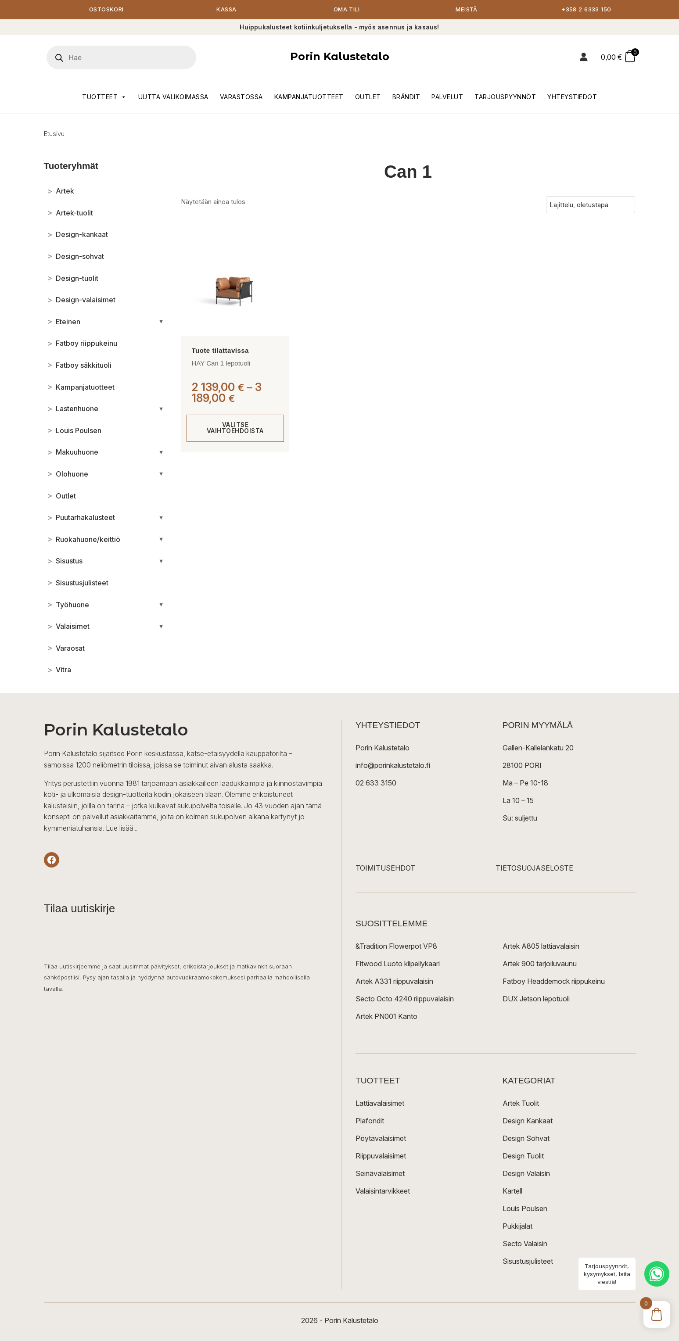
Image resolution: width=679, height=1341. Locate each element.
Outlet (368, 97)
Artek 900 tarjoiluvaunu (540, 964)
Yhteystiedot (572, 97)
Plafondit (370, 1121)
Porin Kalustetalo (339, 57)
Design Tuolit (523, 1156)
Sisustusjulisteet (528, 1262)
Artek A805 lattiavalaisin (541, 947)
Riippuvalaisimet (381, 1156)
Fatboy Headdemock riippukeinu (554, 982)
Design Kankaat (528, 1121)
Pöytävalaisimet (381, 1139)
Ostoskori (106, 10)
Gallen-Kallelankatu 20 (538, 748)
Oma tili (346, 10)
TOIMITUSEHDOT (385, 868)
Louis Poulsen (525, 1209)
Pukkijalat (517, 1227)
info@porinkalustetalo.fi (393, 766)
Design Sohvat (526, 1139)
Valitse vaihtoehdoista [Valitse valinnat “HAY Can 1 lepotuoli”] (235, 428)
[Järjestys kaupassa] (590, 205)
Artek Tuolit (521, 1104)
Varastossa (241, 97)
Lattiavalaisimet (380, 1104)
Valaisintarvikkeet (383, 1191)
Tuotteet (104, 97)
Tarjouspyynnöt (505, 97)
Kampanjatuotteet (309, 97)
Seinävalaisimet (380, 1174)
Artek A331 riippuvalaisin (394, 982)
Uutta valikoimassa (173, 97)
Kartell (512, 1191)
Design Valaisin (526, 1174)
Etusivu (54, 134)
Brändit (406, 97)
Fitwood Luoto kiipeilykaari (398, 964)
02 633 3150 (376, 783)
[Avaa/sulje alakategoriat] (161, 322)
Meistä (467, 10)
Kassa (226, 10)
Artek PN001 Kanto (386, 1017)
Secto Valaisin (525, 1244)
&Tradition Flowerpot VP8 (396, 947)
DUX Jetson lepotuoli (536, 999)
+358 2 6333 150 (587, 10)
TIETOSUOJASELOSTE (534, 868)
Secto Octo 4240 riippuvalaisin (405, 999)
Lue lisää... (121, 828)
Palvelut (447, 97)
